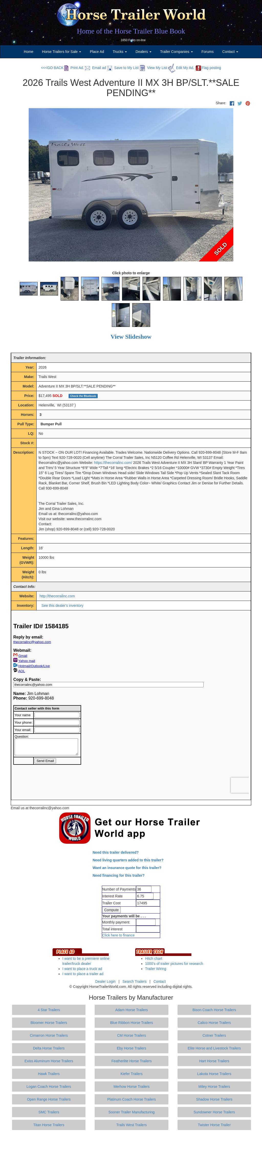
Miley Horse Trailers (214, 1086)
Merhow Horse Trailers (132, 1086)
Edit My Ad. (181, 68)
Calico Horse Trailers (214, 1023)
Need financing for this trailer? (119, 875)
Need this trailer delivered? (116, 852)
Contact (160, 981)
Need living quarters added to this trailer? (128, 860)
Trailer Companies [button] (176, 52)
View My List (153, 68)
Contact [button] (230, 52)
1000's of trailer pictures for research (174, 964)
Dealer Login (105, 981)
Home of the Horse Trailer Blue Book (131, 31)
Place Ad (97, 52)
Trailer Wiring (155, 969)
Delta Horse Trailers (49, 1048)
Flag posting (208, 68)
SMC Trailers (48, 1112)
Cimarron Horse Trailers (49, 1035)
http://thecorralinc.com (57, 596)
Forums (207, 52)
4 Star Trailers (49, 1010)
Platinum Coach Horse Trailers (131, 1099)
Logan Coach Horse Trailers (49, 1086)
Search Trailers (135, 981)
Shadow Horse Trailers (214, 1099)
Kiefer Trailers (132, 1074)
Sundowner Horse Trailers (214, 1112)
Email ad (95, 68)
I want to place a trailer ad (82, 974)
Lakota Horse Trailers (214, 1074)
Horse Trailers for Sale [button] (61, 52)
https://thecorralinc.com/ (113, 463)
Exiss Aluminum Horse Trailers (49, 1061)
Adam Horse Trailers (131, 1010)
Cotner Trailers (214, 1035)
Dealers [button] (143, 52)
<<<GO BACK (52, 68)
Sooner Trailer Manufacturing (131, 1112)
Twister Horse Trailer (214, 1125)
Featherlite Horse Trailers (131, 1061)
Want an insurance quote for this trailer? (127, 868)
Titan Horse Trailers (48, 1125)
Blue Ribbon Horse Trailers (131, 1023)
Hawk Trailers (49, 1074)
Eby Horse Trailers (131, 1048)
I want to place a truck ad (82, 969)
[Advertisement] (131, 1152)
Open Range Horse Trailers (49, 1099)
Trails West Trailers (131, 1125)
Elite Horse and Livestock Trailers (214, 1048)
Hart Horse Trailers (214, 1061)
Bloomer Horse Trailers (48, 1023)
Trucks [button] (120, 52)
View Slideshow (131, 336)
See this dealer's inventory (62, 605)
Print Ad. (74, 68)
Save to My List (123, 68)
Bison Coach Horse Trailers (214, 1010)
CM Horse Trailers (131, 1035)
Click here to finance (118, 935)
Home (28, 52)
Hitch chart (153, 958)
